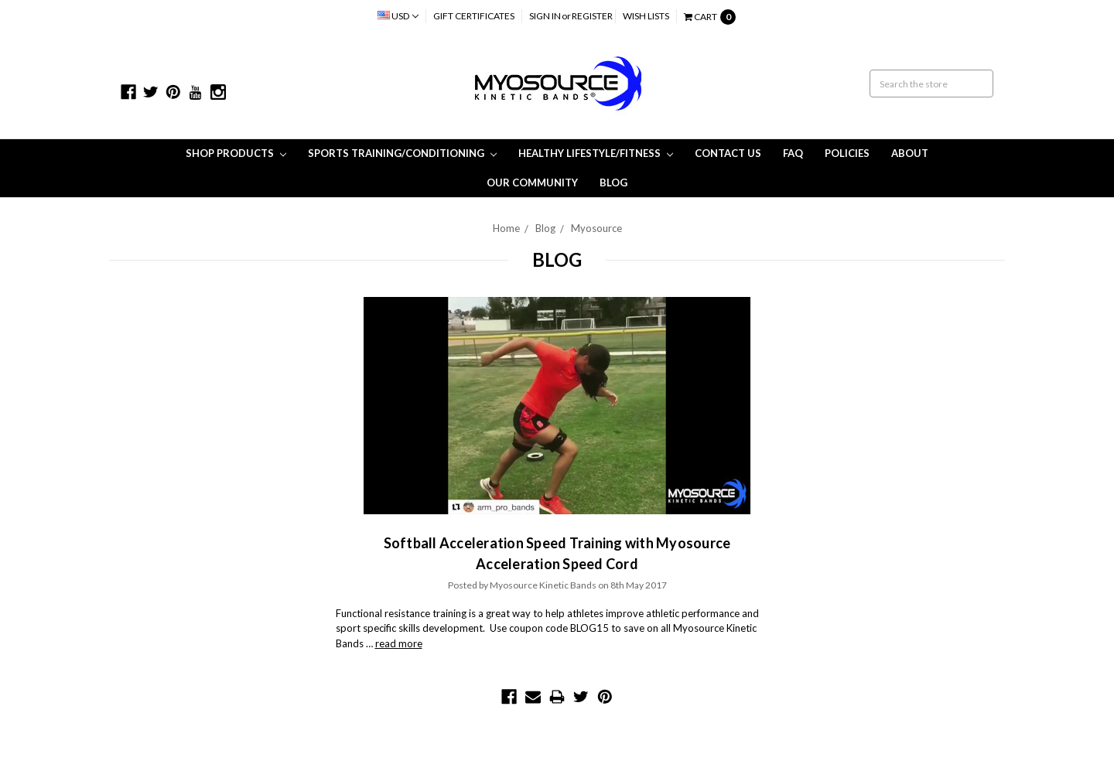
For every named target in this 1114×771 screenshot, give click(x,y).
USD (398, 16)
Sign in (545, 16)
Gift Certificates (473, 16)
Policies (847, 153)
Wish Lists (646, 16)
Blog (613, 182)
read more (398, 643)
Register (592, 16)
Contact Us (728, 153)
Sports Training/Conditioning (402, 153)
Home (506, 228)
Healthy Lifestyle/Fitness (595, 153)
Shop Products (236, 153)
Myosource (596, 228)
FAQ (793, 153)
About (909, 153)
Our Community (532, 182)
